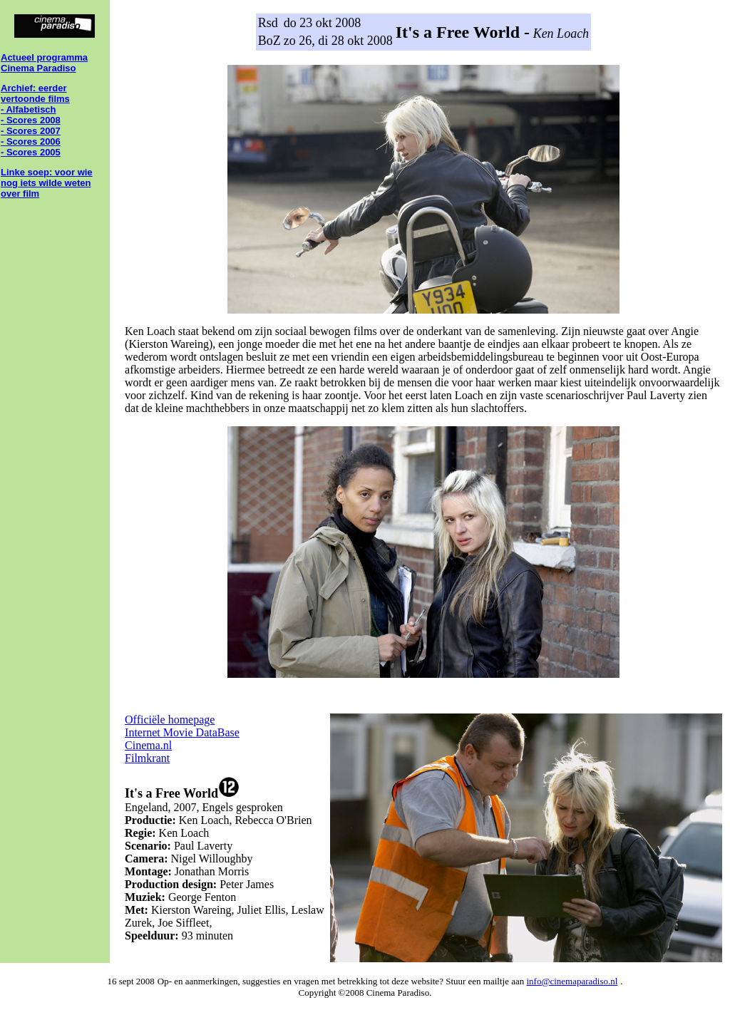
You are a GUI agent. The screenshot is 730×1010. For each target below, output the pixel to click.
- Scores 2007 (31, 130)
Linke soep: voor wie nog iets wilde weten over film (47, 183)
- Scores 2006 (31, 141)
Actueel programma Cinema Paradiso (44, 62)
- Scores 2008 (31, 120)
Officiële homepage (170, 719)
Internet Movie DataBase (182, 732)
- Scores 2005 (31, 152)
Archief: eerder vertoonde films (35, 93)
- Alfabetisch (28, 109)
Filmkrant (147, 758)
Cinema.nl (148, 745)
